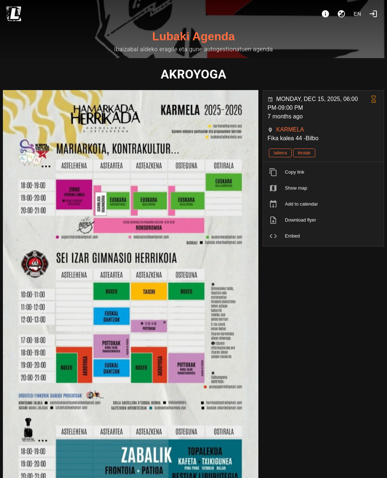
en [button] (358, 14)
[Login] (373, 14)
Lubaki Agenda (193, 36)
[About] (325, 14)
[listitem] (323, 172)
